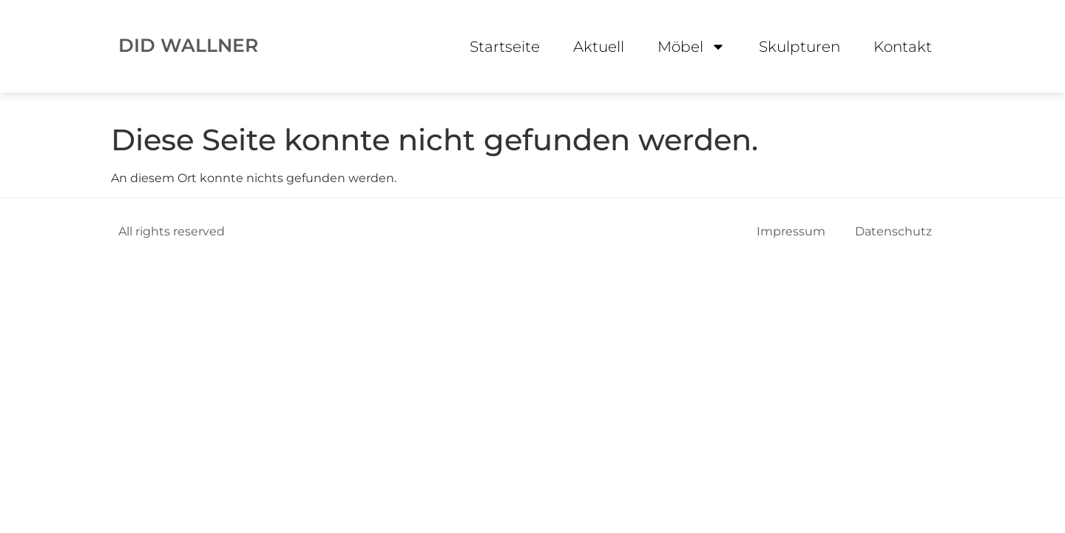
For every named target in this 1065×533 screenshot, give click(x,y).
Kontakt (902, 47)
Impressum (791, 231)
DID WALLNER (188, 45)
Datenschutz (893, 231)
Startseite (505, 47)
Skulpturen (799, 47)
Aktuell (598, 47)
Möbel (691, 46)
